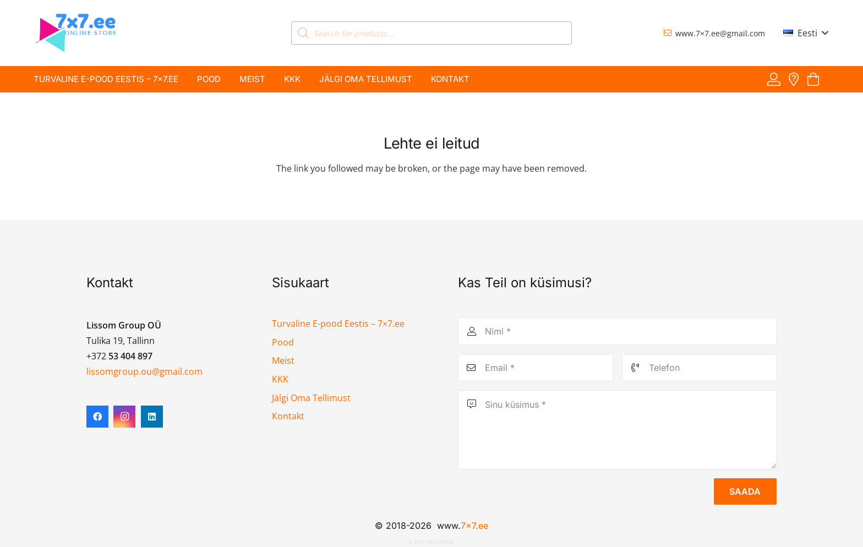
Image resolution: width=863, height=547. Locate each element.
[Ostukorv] (813, 79)
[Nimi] (617, 331)
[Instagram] (124, 417)
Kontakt (288, 416)
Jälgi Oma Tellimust (311, 398)
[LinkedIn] (152, 417)
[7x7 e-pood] (76, 33)
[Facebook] (97, 417)
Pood (283, 342)
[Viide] (773, 79)
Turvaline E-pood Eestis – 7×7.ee (338, 324)
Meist (283, 360)
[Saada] (745, 491)
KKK (280, 379)
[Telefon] (699, 367)
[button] (805, 33)
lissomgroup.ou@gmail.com (144, 371)
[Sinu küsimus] (617, 429)
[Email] (535, 367)
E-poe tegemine (431, 542)
